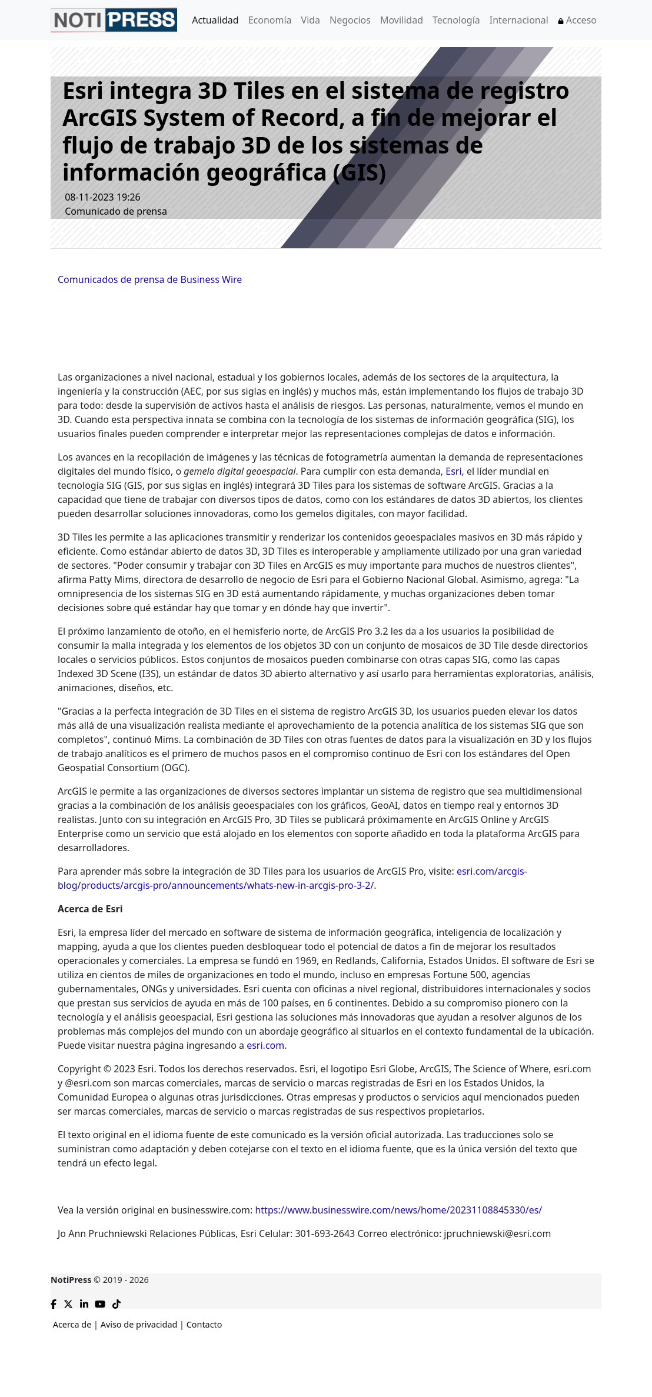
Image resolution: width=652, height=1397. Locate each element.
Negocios (350, 20)
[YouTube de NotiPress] (100, 1302)
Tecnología (456, 20)
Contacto (204, 1324)
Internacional (519, 20)
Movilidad (401, 20)
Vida (311, 20)
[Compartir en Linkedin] (84, 1302)
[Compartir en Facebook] (53, 1302)
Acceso (577, 20)
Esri (453, 471)
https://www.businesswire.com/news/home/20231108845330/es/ (398, 1209)
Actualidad (215, 20)
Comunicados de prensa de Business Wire (150, 279)
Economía (270, 20)
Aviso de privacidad (139, 1324)
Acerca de (72, 1324)
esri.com (265, 1045)
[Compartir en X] (68, 1302)
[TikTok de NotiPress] (116, 1302)
